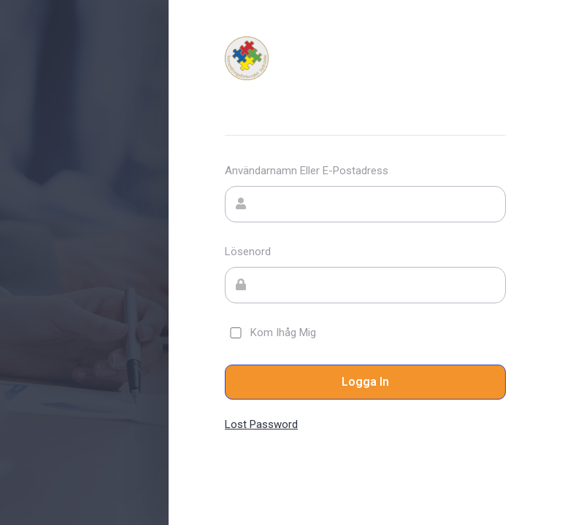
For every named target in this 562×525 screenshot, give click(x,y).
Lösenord (248, 251)
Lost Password (261, 424)
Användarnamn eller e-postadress (306, 170)
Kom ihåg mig (270, 332)
